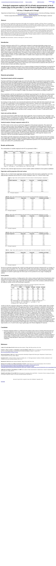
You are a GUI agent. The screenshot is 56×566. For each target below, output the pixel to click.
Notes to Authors (28, 1)
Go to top (3, 381)
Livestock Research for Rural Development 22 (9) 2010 (12, 1)
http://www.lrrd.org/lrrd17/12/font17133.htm (9, 352)
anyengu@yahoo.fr (22, 14)
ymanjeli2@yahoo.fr (33, 14)
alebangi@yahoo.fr (27, 17)
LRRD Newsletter (40, 1)
